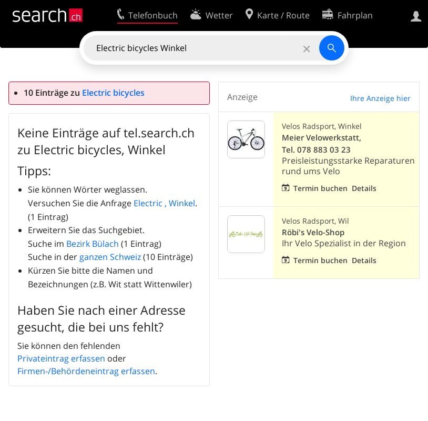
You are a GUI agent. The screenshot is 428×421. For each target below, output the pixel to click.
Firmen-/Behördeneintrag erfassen (86, 371)
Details (364, 188)
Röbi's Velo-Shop (313, 232)
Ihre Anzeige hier (380, 98)
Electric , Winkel (164, 203)
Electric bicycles (113, 92)
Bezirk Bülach (92, 243)
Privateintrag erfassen (61, 358)
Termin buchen (320, 188)
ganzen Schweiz (110, 257)
